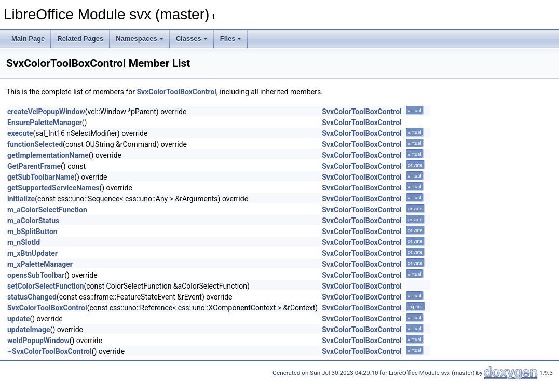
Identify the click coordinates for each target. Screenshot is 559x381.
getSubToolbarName (40, 177)
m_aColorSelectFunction (47, 210)
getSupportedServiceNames (53, 188)
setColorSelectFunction (45, 286)
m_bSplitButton (32, 231)
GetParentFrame (34, 166)
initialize (21, 199)
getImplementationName (48, 155)
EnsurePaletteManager (44, 122)
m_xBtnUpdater (32, 253)
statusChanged (32, 297)
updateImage (28, 329)
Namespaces (139, 39)
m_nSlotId (23, 242)
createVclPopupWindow (46, 111)
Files (231, 39)
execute (20, 133)
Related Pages (80, 39)
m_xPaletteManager (40, 264)
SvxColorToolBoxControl (176, 92)
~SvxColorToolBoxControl (49, 351)
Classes (192, 39)
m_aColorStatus (33, 220)
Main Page (28, 39)
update (18, 319)
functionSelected (35, 144)
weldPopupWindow (38, 340)
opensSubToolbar (35, 275)
